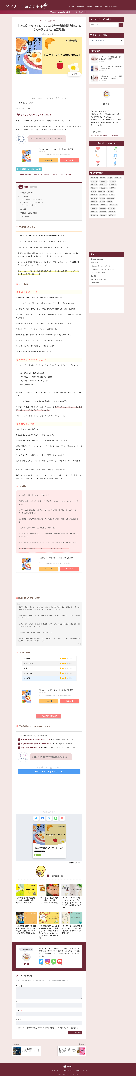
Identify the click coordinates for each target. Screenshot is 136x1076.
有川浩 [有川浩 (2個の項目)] (102, 198)
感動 (115, 163)
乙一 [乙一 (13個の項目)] (110, 177)
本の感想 (23, 209)
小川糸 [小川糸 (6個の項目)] (93, 191)
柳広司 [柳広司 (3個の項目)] (102, 201)
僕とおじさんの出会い (29, 205)
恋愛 (98, 163)
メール (19, 1010)
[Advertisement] (49, 86)
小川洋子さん (116, 135)
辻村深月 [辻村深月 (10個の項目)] (94, 215)
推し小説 (98, 6)
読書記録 (80, 6)
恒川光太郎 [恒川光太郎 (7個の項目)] (103, 194)
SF (98, 156)
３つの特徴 (24, 196)
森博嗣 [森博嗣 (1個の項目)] (109, 201)
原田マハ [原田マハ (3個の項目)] (94, 184)
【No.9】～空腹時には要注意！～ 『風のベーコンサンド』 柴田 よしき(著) (45, 174)
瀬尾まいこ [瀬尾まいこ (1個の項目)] (113, 205)
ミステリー (115, 149)
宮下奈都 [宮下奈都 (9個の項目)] (94, 188)
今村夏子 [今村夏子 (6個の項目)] (94, 181)
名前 (18, 1002)
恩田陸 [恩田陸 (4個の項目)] (111, 194)
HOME (68, 1066)
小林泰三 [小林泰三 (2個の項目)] (101, 191)
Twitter (41, 964)
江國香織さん (105, 135)
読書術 (89, 6)
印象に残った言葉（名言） (29, 213)
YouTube (60, 964)
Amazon (47, 160)
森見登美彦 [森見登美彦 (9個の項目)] (94, 205)
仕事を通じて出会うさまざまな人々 (33, 202)
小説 (71, 6)
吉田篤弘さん (95, 135)
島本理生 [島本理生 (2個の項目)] (94, 194)
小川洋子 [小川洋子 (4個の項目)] (112, 188)
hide (33, 187)
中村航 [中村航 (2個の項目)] (102, 177)
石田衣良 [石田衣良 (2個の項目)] (94, 208)
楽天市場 (68, 160)
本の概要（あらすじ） (27, 193)
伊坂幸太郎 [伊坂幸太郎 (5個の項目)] (103, 181)
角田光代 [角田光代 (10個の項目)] (103, 211)
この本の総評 (24, 217)
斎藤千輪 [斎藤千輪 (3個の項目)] (94, 198)
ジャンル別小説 (111, 6)
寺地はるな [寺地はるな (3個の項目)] (103, 188)
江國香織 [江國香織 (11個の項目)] (104, 205)
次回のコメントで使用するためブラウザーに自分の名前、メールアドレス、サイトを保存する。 (48, 1028)
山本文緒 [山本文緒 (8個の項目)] (110, 191)
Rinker (45, 151)
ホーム (51, 1070)
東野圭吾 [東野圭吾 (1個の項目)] (94, 201)
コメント (19, 986)
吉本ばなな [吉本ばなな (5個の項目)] (103, 184)
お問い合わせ (68, 1070)
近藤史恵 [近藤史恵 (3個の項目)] (103, 215)
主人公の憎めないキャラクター (32, 199)
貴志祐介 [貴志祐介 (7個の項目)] (112, 211)
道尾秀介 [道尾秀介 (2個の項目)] (112, 215)
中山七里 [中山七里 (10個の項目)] (94, 177)
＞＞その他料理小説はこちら (48, 716)
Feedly (53, 964)
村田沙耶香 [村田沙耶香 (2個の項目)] (110, 198)
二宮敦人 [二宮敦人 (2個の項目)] (118, 177)
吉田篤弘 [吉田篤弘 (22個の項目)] (112, 184)
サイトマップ (58, 1070)
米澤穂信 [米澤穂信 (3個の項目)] (103, 208)
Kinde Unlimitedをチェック (47, 771)
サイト (18, 1019)
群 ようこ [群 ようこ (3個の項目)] (111, 208)
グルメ (80, 863)
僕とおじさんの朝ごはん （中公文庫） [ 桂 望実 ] (56, 149)
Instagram (47, 964)
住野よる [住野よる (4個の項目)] (112, 181)
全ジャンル (98, 149)
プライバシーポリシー (81, 1070)
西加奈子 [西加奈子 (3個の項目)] (94, 211)
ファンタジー (115, 156)
